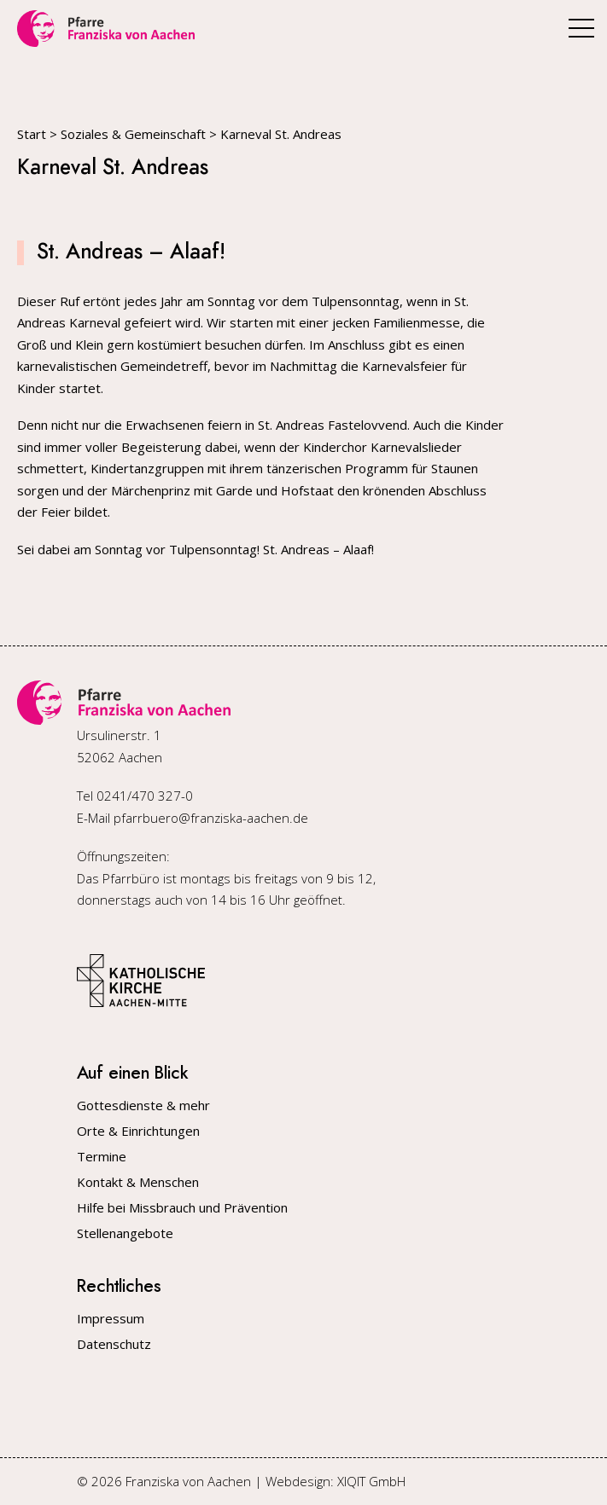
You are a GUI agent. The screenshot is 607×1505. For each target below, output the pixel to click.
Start (31, 133)
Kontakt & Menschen (138, 1182)
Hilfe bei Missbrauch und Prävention (182, 1207)
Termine (101, 1156)
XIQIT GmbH (371, 1481)
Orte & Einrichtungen (138, 1131)
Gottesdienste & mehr (143, 1105)
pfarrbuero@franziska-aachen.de (211, 817)
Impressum (110, 1318)
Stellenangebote (125, 1233)
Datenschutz (114, 1344)
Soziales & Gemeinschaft (133, 133)
